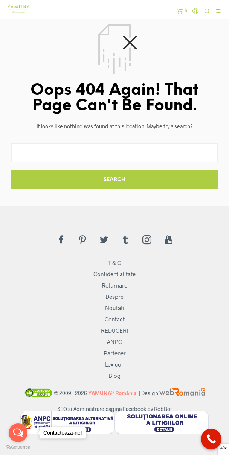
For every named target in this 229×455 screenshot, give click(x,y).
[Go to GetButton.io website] (18, 447)
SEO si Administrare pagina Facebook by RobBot (114, 409)
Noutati (114, 307)
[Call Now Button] (211, 439)
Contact (115, 319)
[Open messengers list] (18, 432)
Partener (115, 353)
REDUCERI (114, 330)
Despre (114, 296)
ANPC (114, 341)
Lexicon (114, 364)
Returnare (114, 285)
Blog (114, 375)
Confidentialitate (114, 274)
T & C (114, 262)
